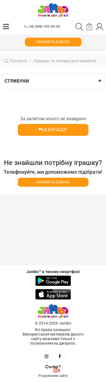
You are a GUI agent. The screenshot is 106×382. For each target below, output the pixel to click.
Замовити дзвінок (53, 42)
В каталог (53, 129)
